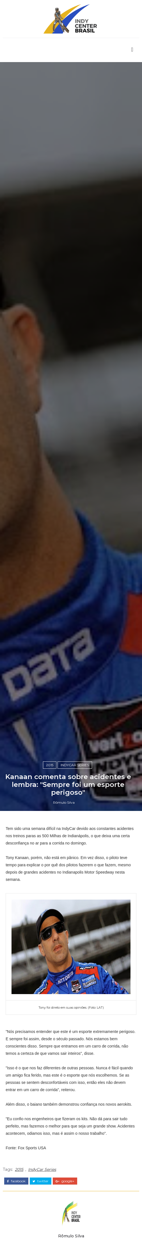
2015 (49, 765)
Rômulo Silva (64, 802)
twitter (41, 1181)
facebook (16, 1181)
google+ (65, 1181)
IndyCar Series (75, 765)
